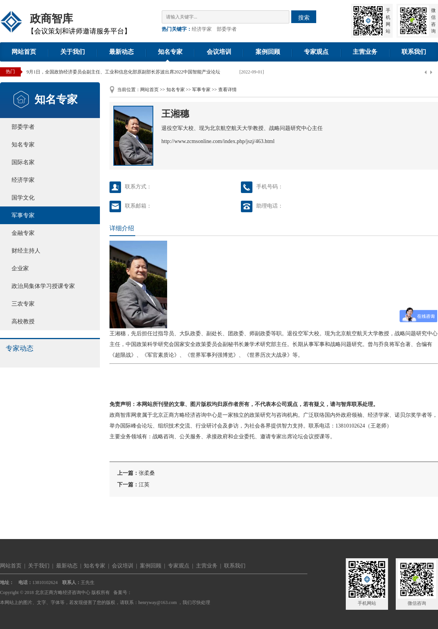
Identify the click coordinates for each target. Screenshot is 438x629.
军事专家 (23, 215)
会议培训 (219, 51)
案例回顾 (267, 51)
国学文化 (23, 198)
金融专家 (23, 233)
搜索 (304, 17)
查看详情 (227, 89)
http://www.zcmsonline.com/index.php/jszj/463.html (218, 141)
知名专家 (170, 51)
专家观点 (316, 51)
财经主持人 (26, 251)
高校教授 (23, 321)
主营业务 (365, 51)
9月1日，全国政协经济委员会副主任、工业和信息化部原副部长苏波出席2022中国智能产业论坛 (123, 72)
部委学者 (227, 29)
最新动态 (121, 51)
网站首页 (24, 51)
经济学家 (202, 29)
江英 (144, 485)
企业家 (20, 268)
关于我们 (72, 51)
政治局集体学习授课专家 (43, 286)
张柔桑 (147, 473)
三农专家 (23, 304)
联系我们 (414, 51)
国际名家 (23, 162)
